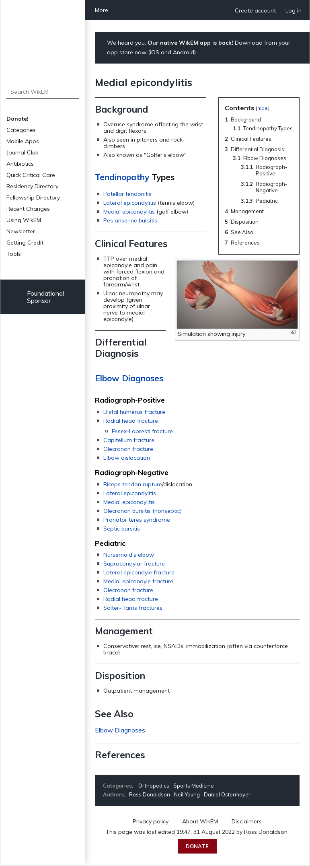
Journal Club (22, 152)
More (101, 10)
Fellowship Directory (33, 197)
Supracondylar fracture (134, 563)
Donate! (17, 118)
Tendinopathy (122, 177)
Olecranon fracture (128, 449)
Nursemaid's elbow (128, 554)
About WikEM (200, 821)
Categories (21, 130)
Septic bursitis (121, 528)
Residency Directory (32, 186)
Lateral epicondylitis (129, 202)
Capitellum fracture (128, 440)
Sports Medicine (193, 785)
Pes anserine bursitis (130, 220)
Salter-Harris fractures (132, 607)
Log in (293, 10)
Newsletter (20, 231)
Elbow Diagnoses (129, 378)
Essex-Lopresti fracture (142, 431)
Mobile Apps (22, 141)
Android (183, 52)
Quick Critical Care (30, 175)
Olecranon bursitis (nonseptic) (142, 510)
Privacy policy (150, 821)
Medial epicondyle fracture (138, 581)
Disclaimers (247, 821)
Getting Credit (24, 242)
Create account (255, 10)
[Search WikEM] (42, 92)
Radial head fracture (130, 420)
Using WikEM (23, 220)
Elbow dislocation (126, 457)
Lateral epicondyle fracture (139, 572)
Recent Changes (28, 208)
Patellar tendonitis (127, 193)
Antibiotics (20, 163)
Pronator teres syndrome (136, 519)
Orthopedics (153, 785)
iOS (154, 52)
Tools (13, 253)
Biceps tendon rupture (132, 484)
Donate (197, 846)
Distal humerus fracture (134, 412)
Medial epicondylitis (129, 211)
